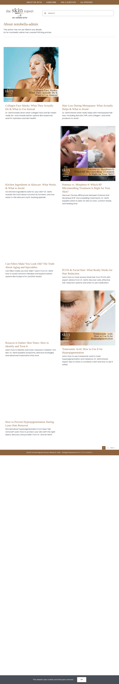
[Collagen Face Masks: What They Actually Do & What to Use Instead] (31, 74)
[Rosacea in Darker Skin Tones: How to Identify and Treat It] (31, 311)
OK (82, 680)
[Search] (78, 13)
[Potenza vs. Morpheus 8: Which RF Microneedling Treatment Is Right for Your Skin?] (87, 153)
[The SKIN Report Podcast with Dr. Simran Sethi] (19, 8)
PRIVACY (79, 452)
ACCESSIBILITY (88, 452)
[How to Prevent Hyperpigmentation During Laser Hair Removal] (31, 390)
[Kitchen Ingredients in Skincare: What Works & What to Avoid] (31, 153)
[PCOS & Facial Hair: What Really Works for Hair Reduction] (87, 239)
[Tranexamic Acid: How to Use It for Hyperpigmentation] (87, 318)
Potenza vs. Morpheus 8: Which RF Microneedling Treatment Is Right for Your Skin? (86, 188)
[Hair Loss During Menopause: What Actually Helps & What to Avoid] (87, 74)
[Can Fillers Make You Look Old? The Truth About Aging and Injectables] (31, 232)
